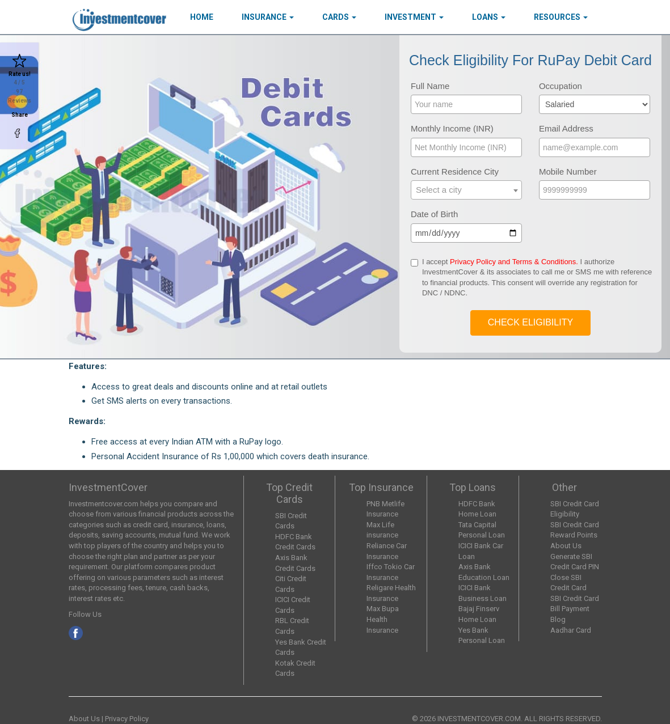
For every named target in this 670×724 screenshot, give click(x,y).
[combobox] (466, 190)
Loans (488, 17)
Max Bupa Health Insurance (382, 619)
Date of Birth (434, 214)
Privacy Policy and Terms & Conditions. (514, 261)
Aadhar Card (570, 630)
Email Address (566, 128)
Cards (339, 17)
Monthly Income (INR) (452, 128)
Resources (561, 17)
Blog (558, 619)
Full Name (430, 86)
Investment (414, 17)
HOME (201, 17)
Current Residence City (455, 171)
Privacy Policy (127, 718)
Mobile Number (568, 171)
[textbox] (466, 189)
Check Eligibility (530, 322)
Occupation (560, 86)
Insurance (268, 17)
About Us (565, 545)
